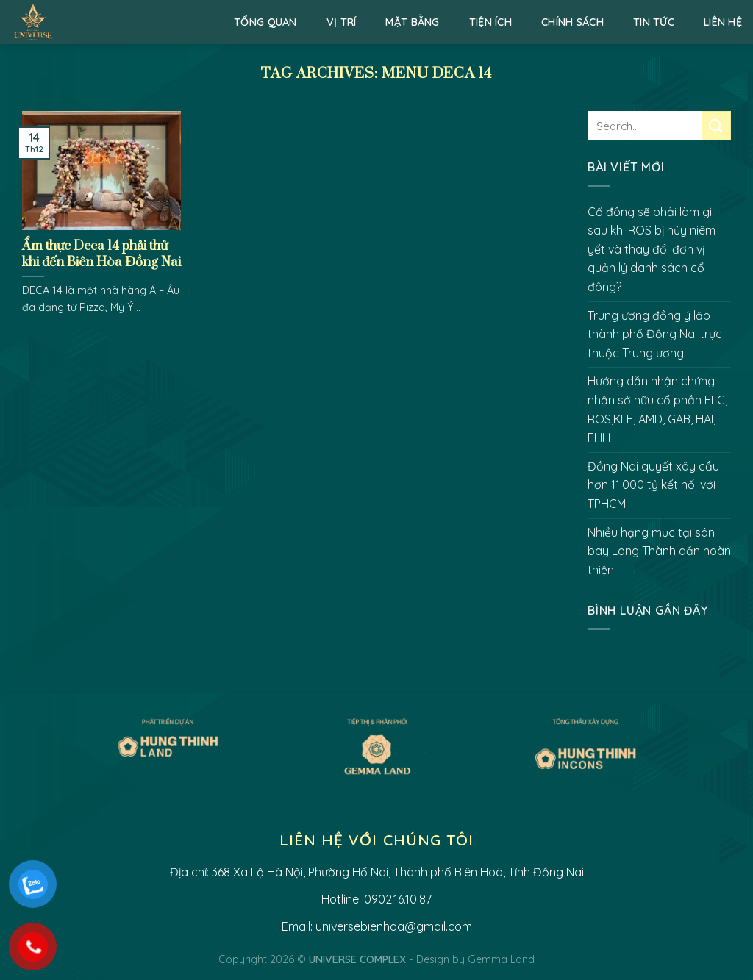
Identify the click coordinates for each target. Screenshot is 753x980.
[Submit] (716, 125)
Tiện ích (490, 22)
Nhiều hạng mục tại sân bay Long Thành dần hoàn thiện (659, 551)
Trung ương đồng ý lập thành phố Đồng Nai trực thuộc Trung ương (655, 334)
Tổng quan (265, 22)
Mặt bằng (412, 22)
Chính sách (572, 22)
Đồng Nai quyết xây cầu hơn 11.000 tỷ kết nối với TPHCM (653, 485)
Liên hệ (723, 22)
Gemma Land (501, 959)
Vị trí (341, 22)
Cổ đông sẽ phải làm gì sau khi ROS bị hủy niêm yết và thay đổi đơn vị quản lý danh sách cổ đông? (651, 249)
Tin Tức (653, 22)
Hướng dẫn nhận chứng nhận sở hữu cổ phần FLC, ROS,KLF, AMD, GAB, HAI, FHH (657, 409)
